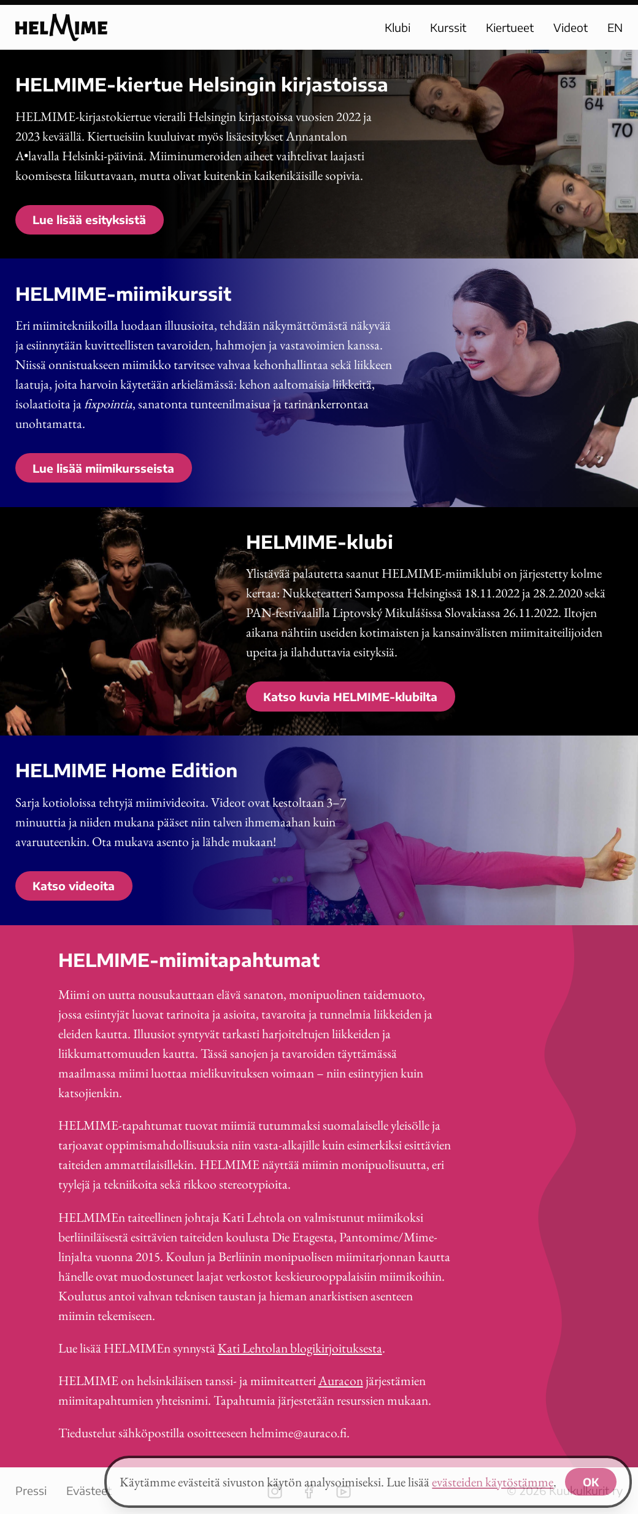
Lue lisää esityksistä (89, 219)
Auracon (340, 1380)
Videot (570, 27)
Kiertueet (510, 27)
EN (615, 27)
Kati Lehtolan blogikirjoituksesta (300, 1348)
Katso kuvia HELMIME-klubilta (350, 696)
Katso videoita (74, 886)
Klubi (397, 27)
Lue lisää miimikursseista (103, 468)
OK (591, 1482)
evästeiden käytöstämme (492, 1481)
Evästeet (89, 1490)
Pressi (31, 1490)
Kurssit (448, 27)
